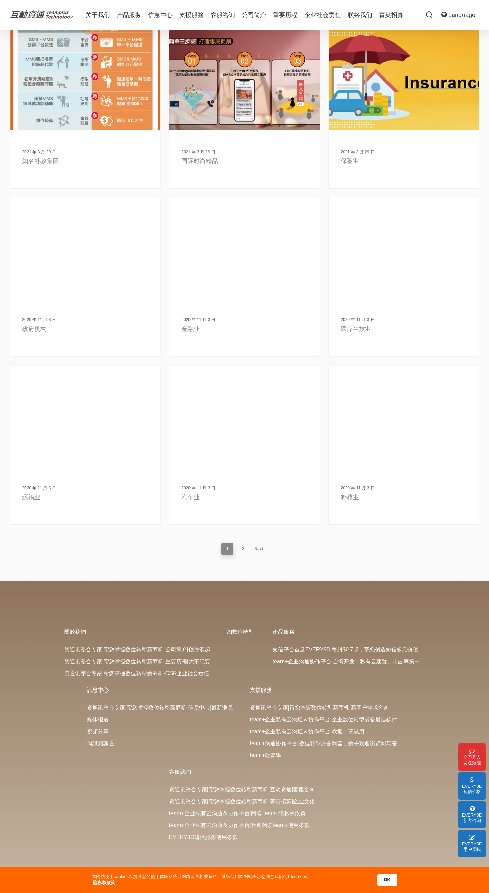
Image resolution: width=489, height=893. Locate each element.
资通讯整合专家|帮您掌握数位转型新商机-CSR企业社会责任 (136, 673)
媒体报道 (98, 719)
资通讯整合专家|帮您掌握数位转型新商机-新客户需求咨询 (319, 708)
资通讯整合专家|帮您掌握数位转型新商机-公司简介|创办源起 (137, 649)
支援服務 (261, 690)
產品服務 (283, 632)
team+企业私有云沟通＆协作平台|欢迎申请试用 (307, 731)
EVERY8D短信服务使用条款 (203, 837)
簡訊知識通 (100, 743)
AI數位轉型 (240, 632)
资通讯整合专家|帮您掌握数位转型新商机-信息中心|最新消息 (160, 708)
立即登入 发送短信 (472, 756)
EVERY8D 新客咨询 (472, 814)
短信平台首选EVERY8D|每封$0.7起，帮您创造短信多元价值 (346, 649)
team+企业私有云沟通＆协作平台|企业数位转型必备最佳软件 (323, 719)
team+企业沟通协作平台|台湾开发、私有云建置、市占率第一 (346, 661)
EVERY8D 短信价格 (472, 785)
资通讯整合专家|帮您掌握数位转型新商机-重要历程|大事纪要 (137, 661)
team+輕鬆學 (266, 755)
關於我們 (75, 632)
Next (258, 549)
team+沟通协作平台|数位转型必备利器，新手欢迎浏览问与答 (323, 743)
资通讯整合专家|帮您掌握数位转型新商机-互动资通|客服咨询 (242, 789)
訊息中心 (98, 690)
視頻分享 (98, 731)
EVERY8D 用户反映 (472, 843)
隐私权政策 (104, 882)
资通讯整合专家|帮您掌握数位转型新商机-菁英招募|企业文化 (242, 801)
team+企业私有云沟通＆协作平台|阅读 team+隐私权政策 (237, 813)
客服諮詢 (180, 772)
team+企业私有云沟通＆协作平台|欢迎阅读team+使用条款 (239, 825)
